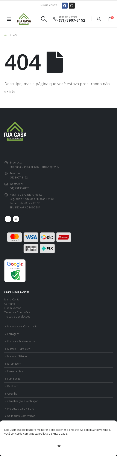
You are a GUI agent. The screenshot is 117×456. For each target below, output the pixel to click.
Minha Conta (49, 5)
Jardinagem (14, 363)
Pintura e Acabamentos (21, 341)
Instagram (16, 219)
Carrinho (9, 303)
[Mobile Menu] (9, 19)
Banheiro (12, 386)
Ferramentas (15, 371)
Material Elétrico (17, 356)
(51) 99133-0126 (19, 188)
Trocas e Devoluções (17, 316)
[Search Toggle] (43, 19)
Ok (58, 446)
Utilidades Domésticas (21, 415)
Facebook (8, 219)
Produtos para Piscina (21, 408)
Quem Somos (12, 308)
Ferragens (13, 334)
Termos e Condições (17, 312)
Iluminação (14, 378)
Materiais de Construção (22, 326)
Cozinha (12, 393)
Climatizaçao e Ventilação (22, 401)
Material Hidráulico (18, 349)
